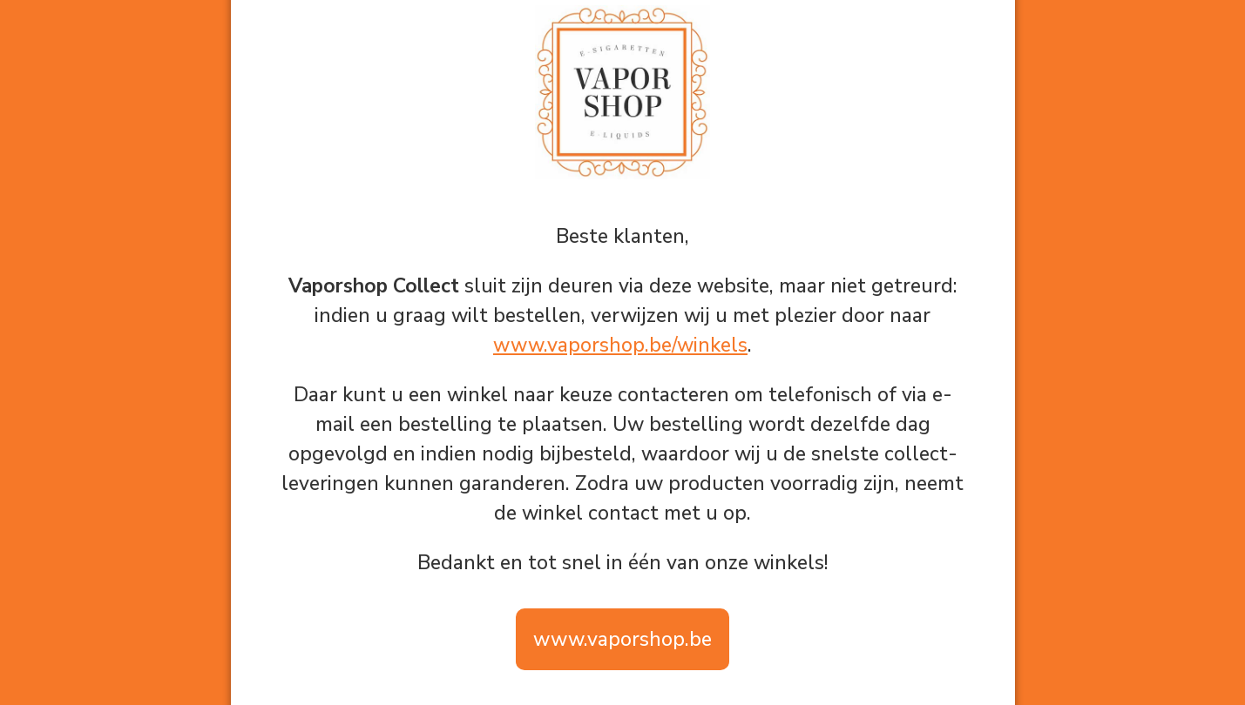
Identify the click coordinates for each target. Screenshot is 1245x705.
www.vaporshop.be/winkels (620, 345)
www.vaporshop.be (622, 639)
